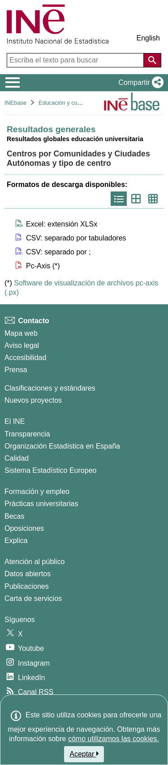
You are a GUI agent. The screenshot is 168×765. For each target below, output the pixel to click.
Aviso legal (21, 345)
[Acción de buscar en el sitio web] (152, 60)
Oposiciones (24, 528)
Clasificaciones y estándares (49, 388)
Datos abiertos (27, 574)
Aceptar (84, 754)
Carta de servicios (33, 598)
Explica (16, 540)
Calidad (16, 458)
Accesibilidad (25, 357)
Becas (14, 516)
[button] (139, 83)
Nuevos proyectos (33, 400)
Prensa (15, 370)
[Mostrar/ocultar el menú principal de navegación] (12, 83)
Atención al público (34, 561)
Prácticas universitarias (41, 503)
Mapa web (21, 333)
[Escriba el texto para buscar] (76, 60)
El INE (14, 421)
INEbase (15, 102)
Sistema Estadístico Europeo (50, 470)
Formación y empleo (36, 491)
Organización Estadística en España (62, 446)
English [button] (148, 38)
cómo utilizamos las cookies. (113, 739)
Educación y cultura (64, 102)
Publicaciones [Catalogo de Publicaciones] (26, 586)
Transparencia (27, 434)
